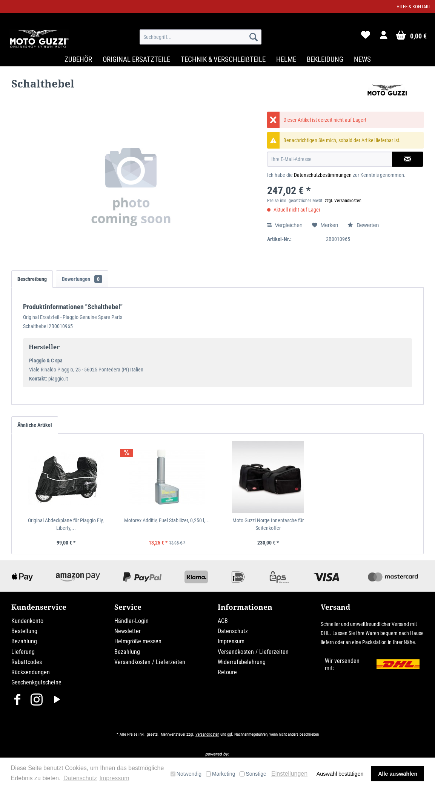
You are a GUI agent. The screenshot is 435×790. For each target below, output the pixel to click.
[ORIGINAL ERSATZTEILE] (136, 59)
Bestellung (24, 631)
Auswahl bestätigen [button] (340, 774)
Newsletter (127, 631)
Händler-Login (131, 620)
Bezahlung (24, 641)
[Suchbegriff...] (200, 36)
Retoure (227, 672)
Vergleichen (285, 225)
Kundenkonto (27, 620)
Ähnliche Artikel (34, 425)
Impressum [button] (114, 778)
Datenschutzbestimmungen (323, 175)
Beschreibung (32, 279)
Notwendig (186, 774)
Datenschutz (233, 631)
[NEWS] (362, 59)
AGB (223, 620)
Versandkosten (207, 734)
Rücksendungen (30, 672)
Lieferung (23, 651)
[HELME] (286, 59)
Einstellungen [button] (289, 773)
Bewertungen (82, 279)
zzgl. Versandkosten (343, 200)
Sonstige (253, 774)
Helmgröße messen (137, 641)
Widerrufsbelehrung (242, 662)
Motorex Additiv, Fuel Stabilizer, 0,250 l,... (167, 520)
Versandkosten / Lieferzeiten (149, 662)
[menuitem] (200, 36)
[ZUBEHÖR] (78, 59)
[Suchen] (253, 36)
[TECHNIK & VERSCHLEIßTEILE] (223, 59)
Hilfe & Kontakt (414, 6)
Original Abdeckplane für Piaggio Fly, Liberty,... (66, 524)
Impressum (231, 641)
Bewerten (363, 225)
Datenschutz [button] (80, 778)
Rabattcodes (26, 662)
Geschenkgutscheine (36, 682)
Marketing (220, 774)
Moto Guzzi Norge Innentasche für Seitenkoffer (268, 524)
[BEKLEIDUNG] (325, 59)
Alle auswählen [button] (397, 774)
